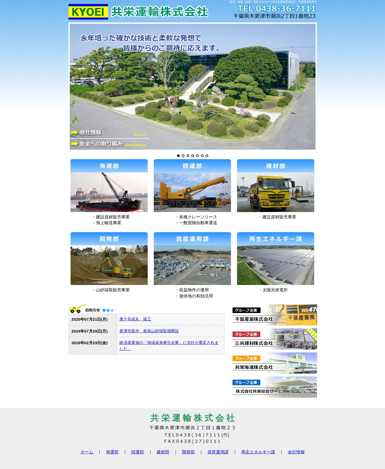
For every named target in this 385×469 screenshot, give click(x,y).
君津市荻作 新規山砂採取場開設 (149, 331)
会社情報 (296, 452)
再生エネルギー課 (258, 452)
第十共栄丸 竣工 (135, 319)
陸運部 (137, 452)
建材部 (163, 452)
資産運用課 (218, 452)
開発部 (188, 452)
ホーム (87, 452)
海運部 (112, 452)
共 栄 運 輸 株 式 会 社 (192, 418)
